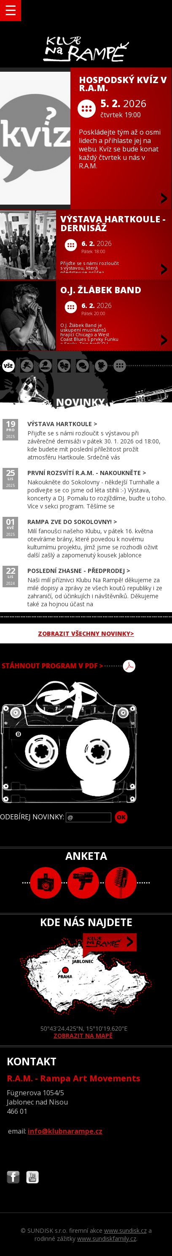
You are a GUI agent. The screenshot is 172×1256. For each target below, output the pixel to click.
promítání (101, 365)
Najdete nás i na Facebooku (13, 1178)
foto (46, 883)
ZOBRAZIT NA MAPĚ (86, 986)
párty (45, 365)
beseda (82, 365)
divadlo (64, 365)
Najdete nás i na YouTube (32, 1178)
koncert (27, 365)
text (121, 883)
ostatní (119, 365)
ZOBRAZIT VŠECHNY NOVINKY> (86, 633)
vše (8, 365)
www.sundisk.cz (125, 1230)
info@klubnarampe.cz (65, 1131)
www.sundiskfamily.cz (106, 1238)
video (83, 883)
